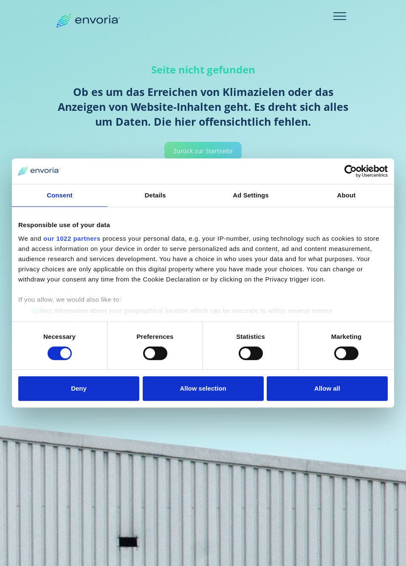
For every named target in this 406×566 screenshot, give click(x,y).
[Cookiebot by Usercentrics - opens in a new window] (350, 171)
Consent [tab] (60, 195)
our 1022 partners (71, 238)
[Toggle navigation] (340, 16)
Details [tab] (155, 195)
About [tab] (346, 195)
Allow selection (203, 388)
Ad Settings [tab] (250, 195)
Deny (79, 388)
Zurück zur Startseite (203, 151)
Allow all (327, 388)
